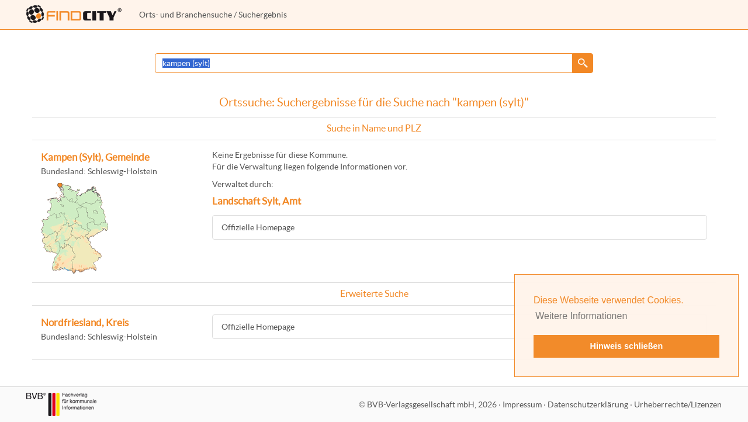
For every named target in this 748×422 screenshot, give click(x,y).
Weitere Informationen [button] (581, 316)
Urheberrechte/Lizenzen (678, 404)
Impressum (522, 404)
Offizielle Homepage (258, 227)
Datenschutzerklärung (588, 404)
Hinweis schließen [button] (626, 346)
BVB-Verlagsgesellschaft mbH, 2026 (432, 404)
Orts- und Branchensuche (185, 14)
